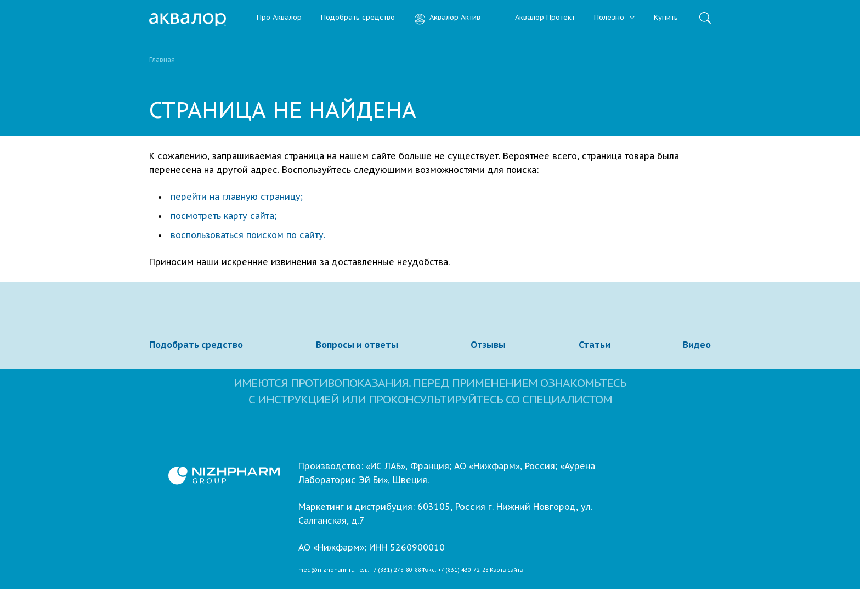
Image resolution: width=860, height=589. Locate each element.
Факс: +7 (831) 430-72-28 (455, 570)
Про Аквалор (279, 18)
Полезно (614, 18)
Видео (697, 344)
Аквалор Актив (447, 18)
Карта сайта (506, 570)
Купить (666, 18)
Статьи (594, 344)
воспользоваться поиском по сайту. (248, 234)
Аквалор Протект (537, 18)
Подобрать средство (358, 18)
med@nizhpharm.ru (326, 570)
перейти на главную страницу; (237, 196)
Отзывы (488, 344)
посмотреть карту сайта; (223, 215)
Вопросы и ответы (357, 344)
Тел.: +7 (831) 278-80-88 (388, 570)
